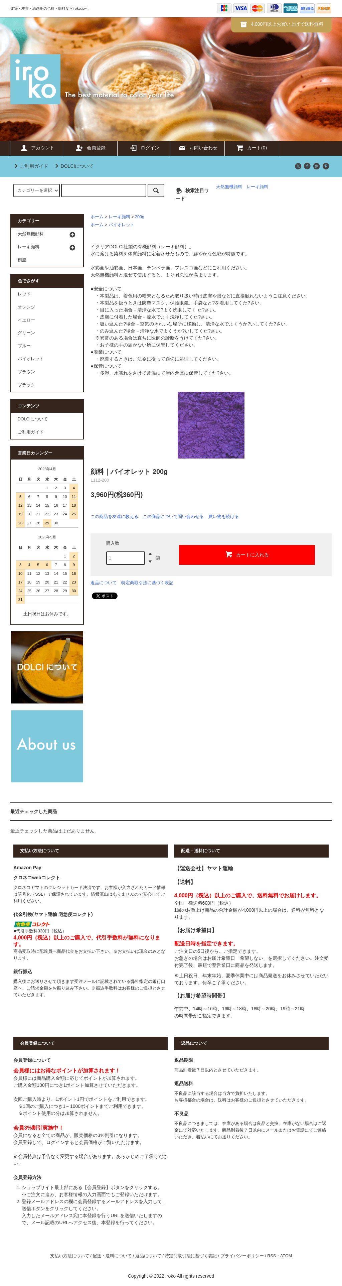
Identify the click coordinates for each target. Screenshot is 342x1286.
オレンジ (26, 307)
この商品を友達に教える (114, 516)
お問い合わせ (197, 148)
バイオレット (122, 225)
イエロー (26, 320)
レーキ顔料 (257, 186)
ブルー (24, 346)
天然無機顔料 (229, 186)
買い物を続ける (223, 516)
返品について (104, 582)
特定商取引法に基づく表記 (147, 582)
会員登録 (90, 148)
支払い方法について (69, 1256)
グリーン (26, 333)
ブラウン (26, 372)
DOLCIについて (73, 166)
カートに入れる (247, 554)
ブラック (26, 385)
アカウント (37, 148)
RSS (271, 1256)
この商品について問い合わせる (173, 516)
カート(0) (251, 148)
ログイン (144, 148)
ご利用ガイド (30, 166)
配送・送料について (112, 1256)
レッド (24, 294)
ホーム (97, 217)
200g (139, 217)
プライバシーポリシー (242, 1256)
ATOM (286, 1256)
